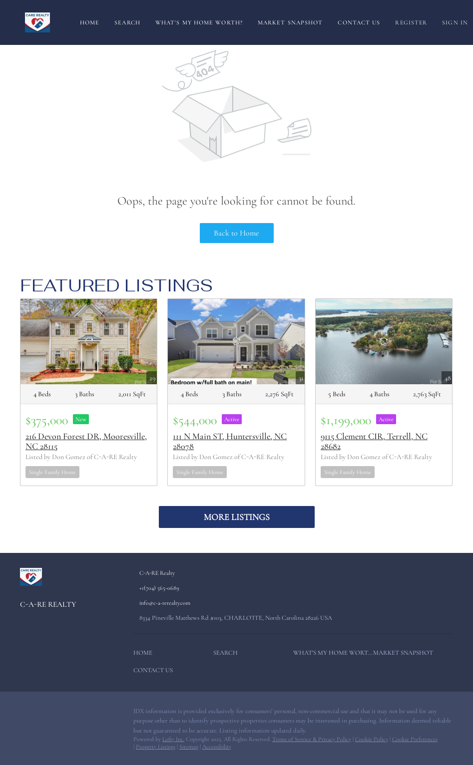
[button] (145, 655)
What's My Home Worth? (199, 22)
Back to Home (236, 233)
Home (89, 22)
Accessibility (216, 746)
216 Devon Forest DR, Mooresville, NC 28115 (86, 441)
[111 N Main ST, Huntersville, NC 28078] (236, 341)
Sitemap (188, 746)
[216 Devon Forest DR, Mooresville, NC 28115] (88, 341)
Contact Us (359, 22)
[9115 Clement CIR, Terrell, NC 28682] (384, 341)
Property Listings (155, 746)
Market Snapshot (290, 22)
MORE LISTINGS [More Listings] (237, 516)
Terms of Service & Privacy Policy (311, 739)
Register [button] (411, 22)
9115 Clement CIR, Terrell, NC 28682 (374, 441)
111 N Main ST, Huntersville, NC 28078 (230, 441)
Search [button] (127, 22)
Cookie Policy (371, 739)
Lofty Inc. (173, 739)
